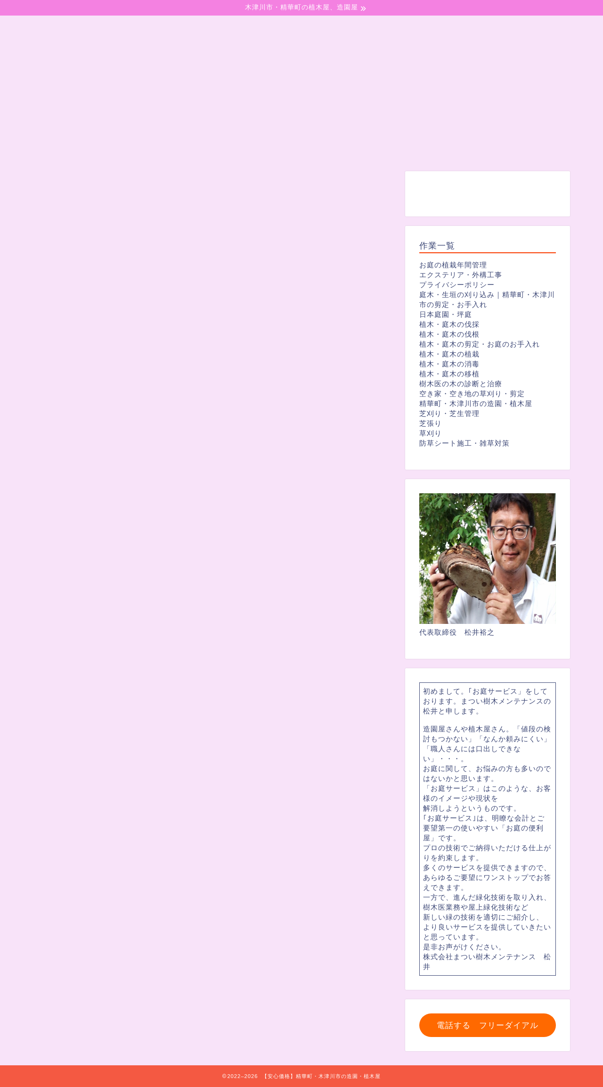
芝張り (430, 423)
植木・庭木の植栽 (449, 354)
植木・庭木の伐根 (449, 334)
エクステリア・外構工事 (460, 275)
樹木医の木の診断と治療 (460, 384)
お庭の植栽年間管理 (453, 265)
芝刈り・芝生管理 (449, 413)
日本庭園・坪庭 (445, 314)
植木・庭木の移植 (449, 374)
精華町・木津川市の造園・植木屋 (475, 403)
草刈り (430, 433)
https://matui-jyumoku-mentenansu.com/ (166, 760)
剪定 (57, 189)
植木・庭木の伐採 (449, 324)
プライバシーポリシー (457, 285)
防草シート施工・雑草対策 (464, 443)
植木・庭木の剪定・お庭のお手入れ (479, 344)
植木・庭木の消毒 (449, 364)
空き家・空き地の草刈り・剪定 (472, 394)
